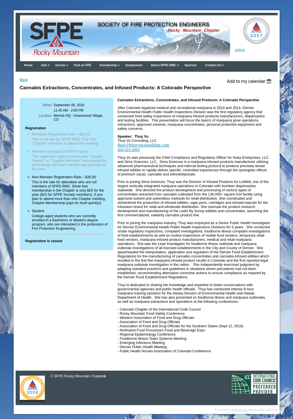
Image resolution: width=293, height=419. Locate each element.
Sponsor (191, 65)
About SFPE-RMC (163, 65)
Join (44, 65)
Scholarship (108, 65)
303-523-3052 (129, 150)
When (47, 105)
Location (45, 116)
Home (28, 65)
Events (60, 65)
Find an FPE (82, 65)
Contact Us (213, 65)
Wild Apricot (239, 409)
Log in (240, 50)
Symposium (134, 65)
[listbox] (250, 81)
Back (24, 80)
